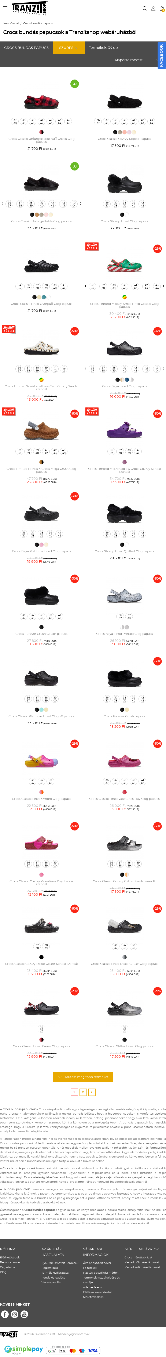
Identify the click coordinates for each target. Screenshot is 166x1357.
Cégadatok (7, 1267)
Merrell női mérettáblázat (142, 1262)
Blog (3, 1272)
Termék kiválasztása (55, 1273)
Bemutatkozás (10, 1262)
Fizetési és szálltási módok (100, 1273)
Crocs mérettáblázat (138, 1257)
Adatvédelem (92, 1287)
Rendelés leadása (53, 1277)
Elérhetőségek (10, 1257)
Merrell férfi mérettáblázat (142, 1267)
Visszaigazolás (51, 1282)
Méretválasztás (93, 1297)
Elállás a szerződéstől (97, 1292)
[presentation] (2, 203)
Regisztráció (49, 1268)
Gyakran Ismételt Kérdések (59, 1263)
